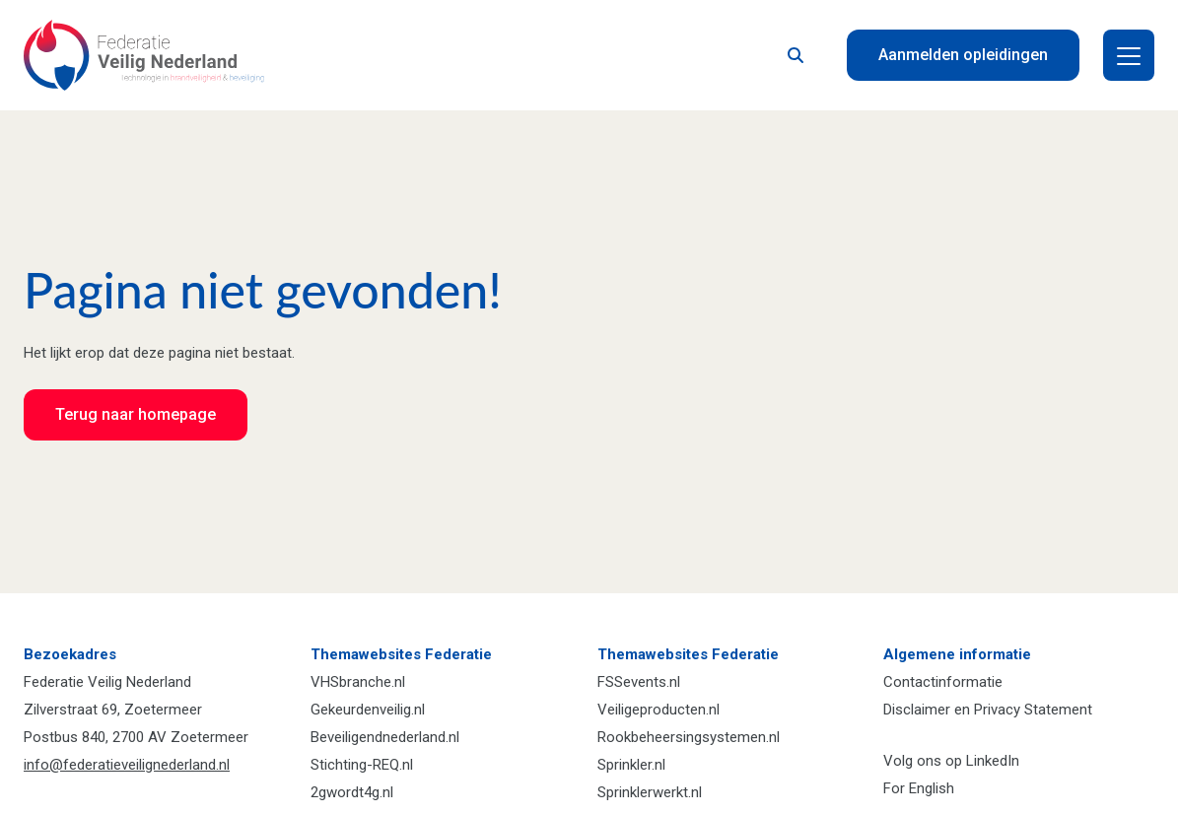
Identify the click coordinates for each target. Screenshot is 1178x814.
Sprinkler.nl (631, 765)
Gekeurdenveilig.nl (368, 709)
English (931, 788)
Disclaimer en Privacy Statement (987, 709)
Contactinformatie (943, 682)
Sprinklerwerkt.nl (649, 792)
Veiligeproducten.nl (658, 709)
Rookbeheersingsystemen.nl (688, 737)
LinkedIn (992, 761)
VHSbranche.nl (358, 682)
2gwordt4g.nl (352, 792)
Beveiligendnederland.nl (385, 737)
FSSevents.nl (638, 682)
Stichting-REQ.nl (362, 765)
